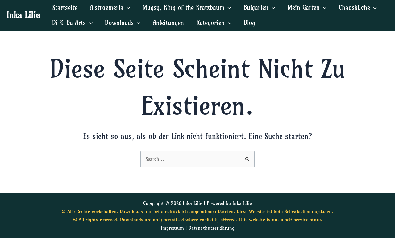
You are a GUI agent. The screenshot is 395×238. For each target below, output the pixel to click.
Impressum (172, 228)
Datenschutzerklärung (212, 228)
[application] (126, 7)
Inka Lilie (23, 15)
